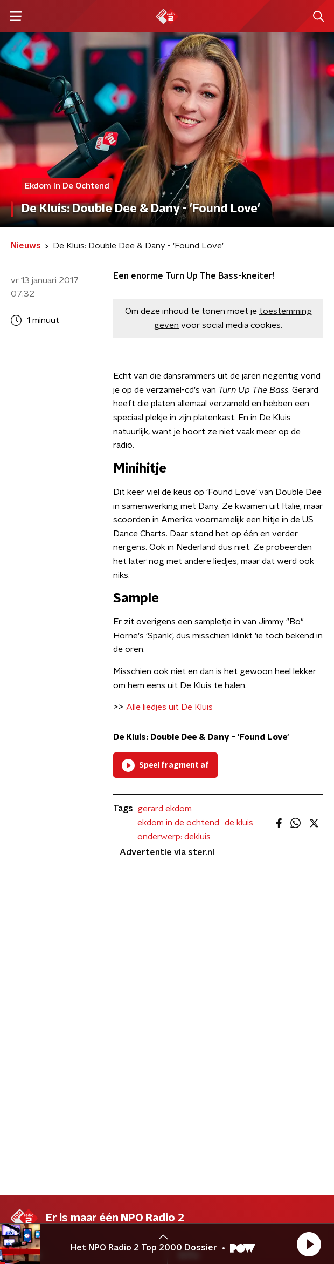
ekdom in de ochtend (178, 822)
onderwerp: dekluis (174, 836)
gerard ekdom (164, 808)
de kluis (239, 822)
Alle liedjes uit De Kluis (169, 707)
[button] (308, 1244)
